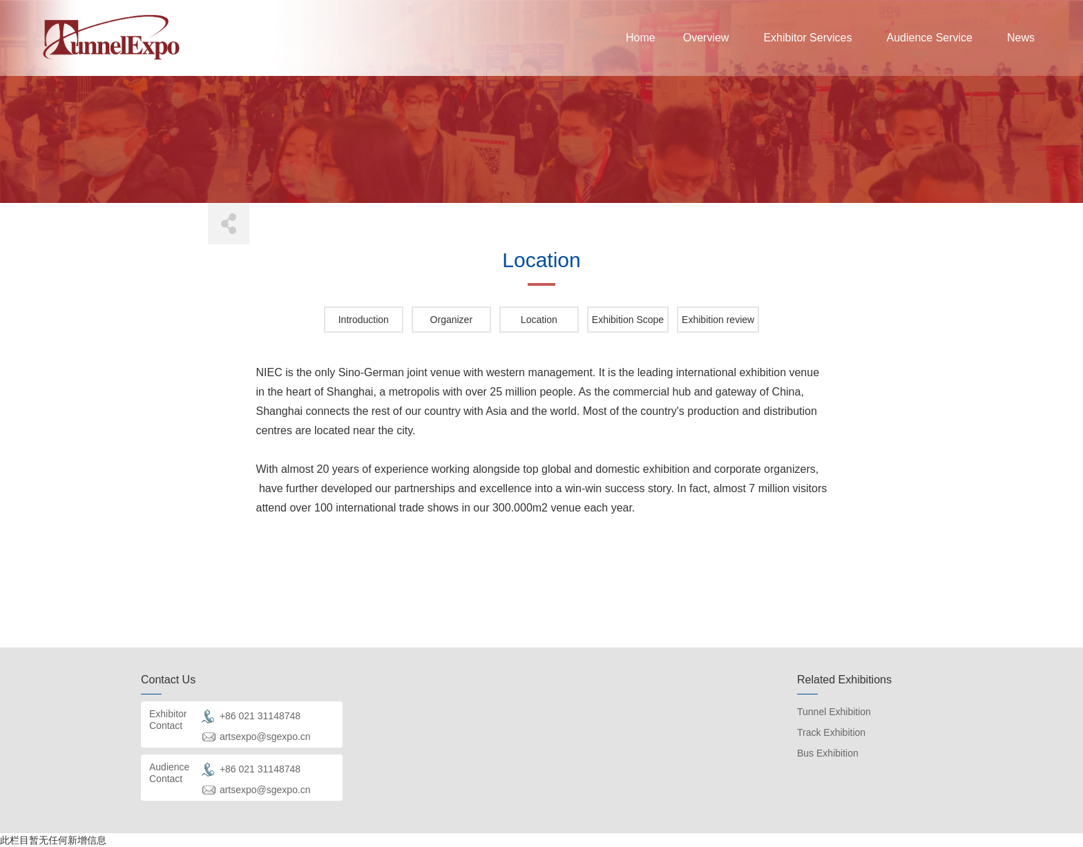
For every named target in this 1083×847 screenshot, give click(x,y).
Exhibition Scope (628, 319)
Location (539, 319)
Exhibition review (718, 319)
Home (640, 37)
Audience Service (929, 37)
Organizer (451, 319)
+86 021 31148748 (260, 715)
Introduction (363, 319)
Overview (706, 37)
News (1021, 37)
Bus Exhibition (828, 753)
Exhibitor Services (807, 37)
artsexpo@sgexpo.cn (265, 736)
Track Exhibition (831, 732)
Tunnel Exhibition (834, 711)
